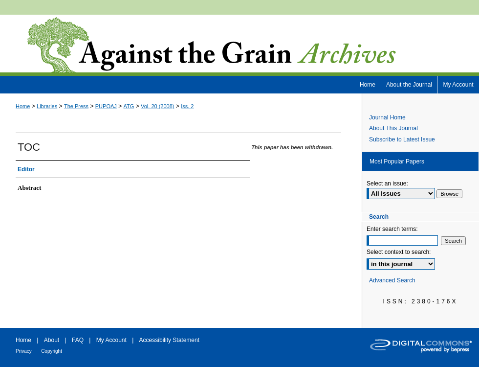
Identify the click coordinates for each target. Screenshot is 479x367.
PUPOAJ (106, 106)
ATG (129, 106)
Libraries (47, 106)
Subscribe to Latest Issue (402, 139)
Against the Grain (239, 45)
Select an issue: (387, 183)
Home (23, 106)
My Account (111, 340)
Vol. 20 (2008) (157, 106)
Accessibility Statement (169, 340)
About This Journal (393, 128)
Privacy (24, 351)
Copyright (51, 351)
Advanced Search (392, 280)
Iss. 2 (187, 106)
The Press (76, 106)
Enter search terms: (392, 229)
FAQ (78, 340)
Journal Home (387, 117)
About (51, 340)
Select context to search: (399, 252)
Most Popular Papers (397, 161)
